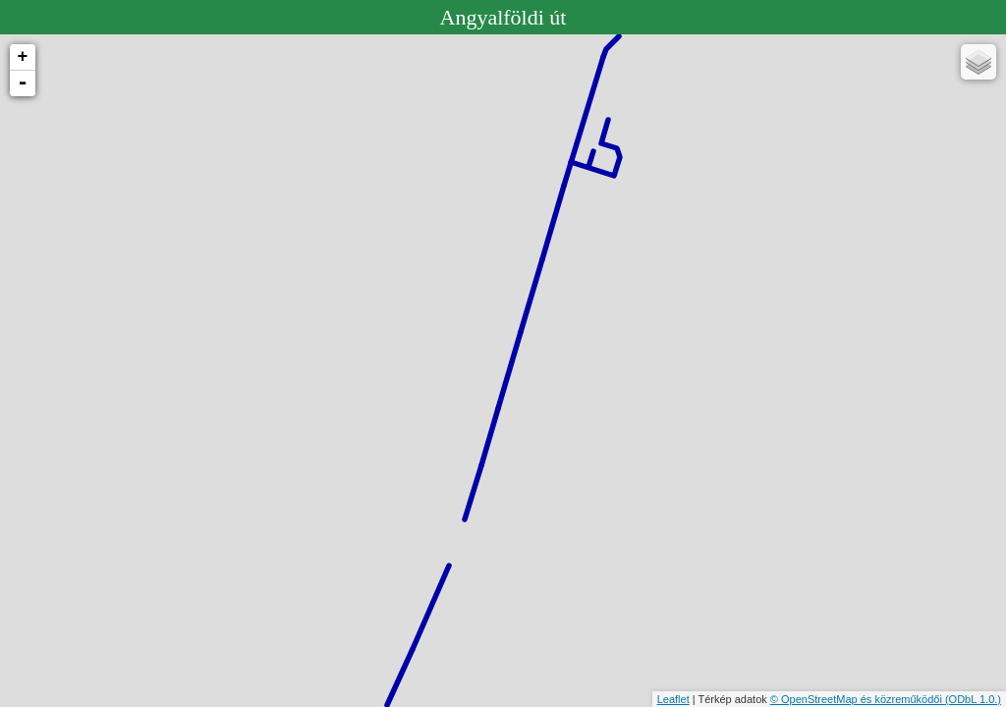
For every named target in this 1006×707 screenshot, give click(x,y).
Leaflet (673, 699)
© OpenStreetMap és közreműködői (857, 699)
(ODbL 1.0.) (973, 699)
